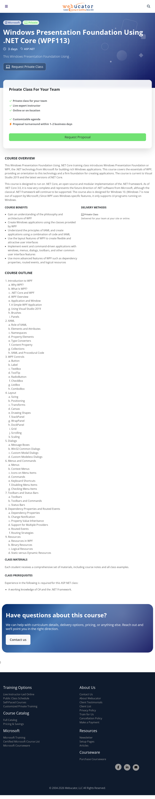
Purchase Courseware (93, 759)
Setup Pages (87, 741)
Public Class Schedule (16, 698)
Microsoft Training (14, 737)
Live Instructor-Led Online (18, 694)
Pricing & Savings (13, 724)
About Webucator (90, 698)
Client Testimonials (91, 702)
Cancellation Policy (91, 718)
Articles (84, 745)
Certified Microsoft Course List (21, 741)
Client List (85, 706)
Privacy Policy (88, 710)
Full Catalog (10, 720)
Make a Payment (89, 722)
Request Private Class (24, 67)
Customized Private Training (20, 706)
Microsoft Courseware (16, 745)
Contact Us (86, 694)
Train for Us (87, 714)
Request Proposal (78, 137)
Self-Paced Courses (14, 702)
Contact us (20, 639)
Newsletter (86, 737)
